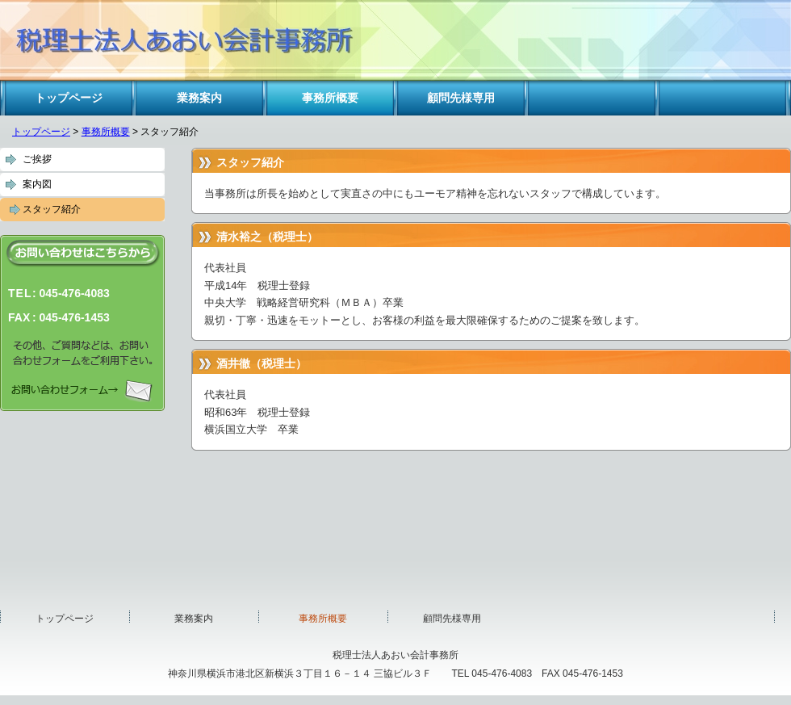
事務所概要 (106, 131)
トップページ (41, 131)
